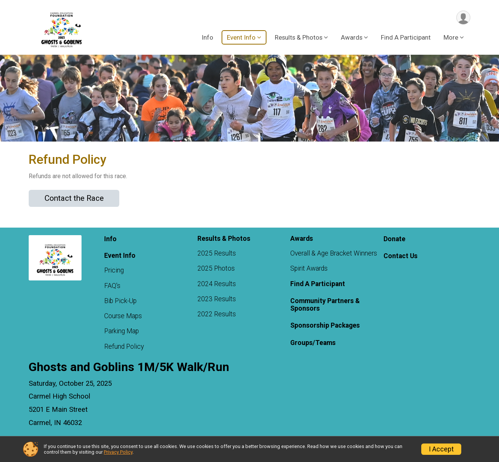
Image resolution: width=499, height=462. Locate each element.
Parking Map (121, 331)
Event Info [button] (241, 37)
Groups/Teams (313, 342)
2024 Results (216, 284)
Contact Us (400, 256)
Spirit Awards (309, 268)
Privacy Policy (118, 452)
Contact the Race (74, 198)
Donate (394, 239)
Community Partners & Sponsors (325, 304)
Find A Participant (406, 37)
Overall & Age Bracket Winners (333, 253)
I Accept (441, 449)
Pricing (114, 270)
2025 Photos (216, 268)
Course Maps (123, 316)
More (451, 37)
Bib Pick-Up (120, 301)
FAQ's (112, 286)
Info (207, 37)
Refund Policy (124, 346)
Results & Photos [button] (298, 37)
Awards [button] (351, 37)
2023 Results (216, 299)
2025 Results (216, 253)
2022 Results (216, 314)
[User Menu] (463, 18)
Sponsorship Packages (325, 325)
